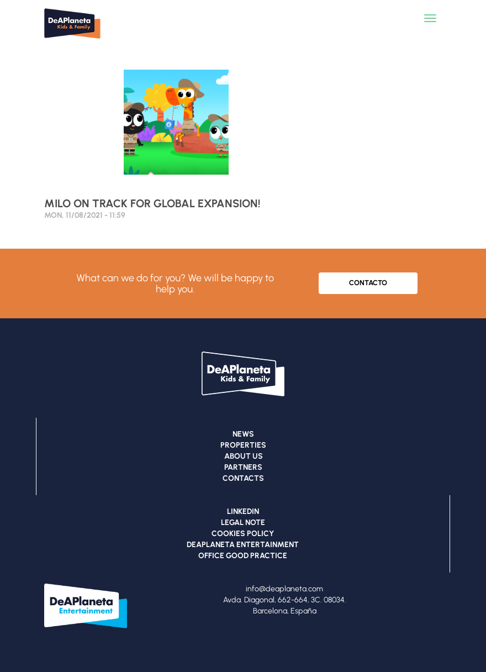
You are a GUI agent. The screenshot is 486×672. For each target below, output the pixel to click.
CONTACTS (243, 478)
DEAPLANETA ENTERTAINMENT (243, 544)
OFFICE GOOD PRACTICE (242, 555)
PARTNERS (243, 467)
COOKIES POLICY (243, 533)
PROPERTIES (243, 445)
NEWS (243, 434)
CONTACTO (368, 283)
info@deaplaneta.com (284, 589)
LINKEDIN (243, 511)
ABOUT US (243, 456)
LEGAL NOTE (243, 522)
